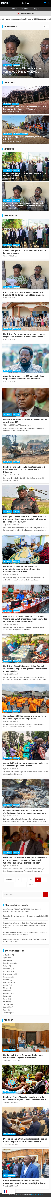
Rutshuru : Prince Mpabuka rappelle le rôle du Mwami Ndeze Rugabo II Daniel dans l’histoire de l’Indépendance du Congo (25, 1099)
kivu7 (14, 75)
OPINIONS (9, 149)
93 (23, 885)
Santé (5, 999)
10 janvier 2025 (8, 475)
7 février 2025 (8, 1186)
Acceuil (14, 9)
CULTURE (8, 1020)
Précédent (9, 880)
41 (31, 880)
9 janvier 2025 (8, 574)
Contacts (25, 9)
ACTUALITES (10, 26)
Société (15, 104)
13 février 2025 (8, 1144)
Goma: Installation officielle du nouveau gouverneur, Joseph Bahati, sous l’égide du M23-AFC (25, 1183)
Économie (6, 969)
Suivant (32, 885)
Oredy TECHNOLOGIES (37, 1194)
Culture (5, 966)
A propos (36, 9)
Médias (5, 988)
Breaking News (8, 963)
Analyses (7, 104)
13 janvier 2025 (8, 425)
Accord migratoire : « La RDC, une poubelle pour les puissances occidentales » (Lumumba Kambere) (24, 378)
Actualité (7, 65)
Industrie (6, 980)
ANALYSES (9, 82)
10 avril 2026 (7, 178)
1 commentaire (25, 425)
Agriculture (7, 958)
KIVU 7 (18, 1194)
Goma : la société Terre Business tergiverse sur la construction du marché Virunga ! (24, 108)
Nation (5, 991)
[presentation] (44, 26)
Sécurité (16, 65)
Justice (16, 511)
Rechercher (45, 894)
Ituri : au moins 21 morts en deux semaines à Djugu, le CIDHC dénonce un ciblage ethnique (23, 72)
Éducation (6, 971)
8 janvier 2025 (8, 721)
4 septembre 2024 (9, 141)
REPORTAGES (11, 215)
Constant (6, 923)
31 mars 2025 (8, 1102)
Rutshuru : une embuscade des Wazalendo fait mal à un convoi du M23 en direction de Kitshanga (24, 469)
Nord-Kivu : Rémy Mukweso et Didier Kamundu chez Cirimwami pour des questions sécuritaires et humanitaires (25, 669)
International (7, 982)
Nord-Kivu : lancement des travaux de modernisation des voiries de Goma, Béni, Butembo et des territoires (22, 569)
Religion (6, 996)
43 (44, 880)
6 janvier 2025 (8, 769)
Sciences (6, 1002)
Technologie (7, 1013)
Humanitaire (7, 977)
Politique (16, 329)
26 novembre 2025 (9, 1060)
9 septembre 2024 (9, 112)
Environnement (8, 974)
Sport (5, 1010)
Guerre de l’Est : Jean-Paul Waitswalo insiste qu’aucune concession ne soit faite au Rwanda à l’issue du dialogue (24, 925)
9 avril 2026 (7, 75)
